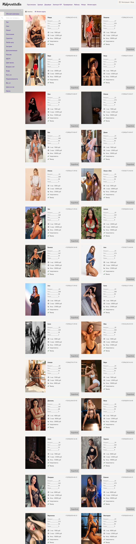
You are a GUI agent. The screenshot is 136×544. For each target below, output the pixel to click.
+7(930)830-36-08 (127, 209)
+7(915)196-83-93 (127, 324)
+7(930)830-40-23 (71, 56)
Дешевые (47, 5)
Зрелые (40, 5)
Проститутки (31, 5)
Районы (77, 5)
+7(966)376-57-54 (71, 362)
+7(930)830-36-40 (127, 401)
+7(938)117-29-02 (71, 171)
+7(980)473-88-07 (127, 56)
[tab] (29, 12)
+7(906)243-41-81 (71, 17)
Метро (83, 5)
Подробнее (74, 49)
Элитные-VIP (57, 5)
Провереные (68, 5)
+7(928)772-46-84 (127, 171)
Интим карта (91, 5)
